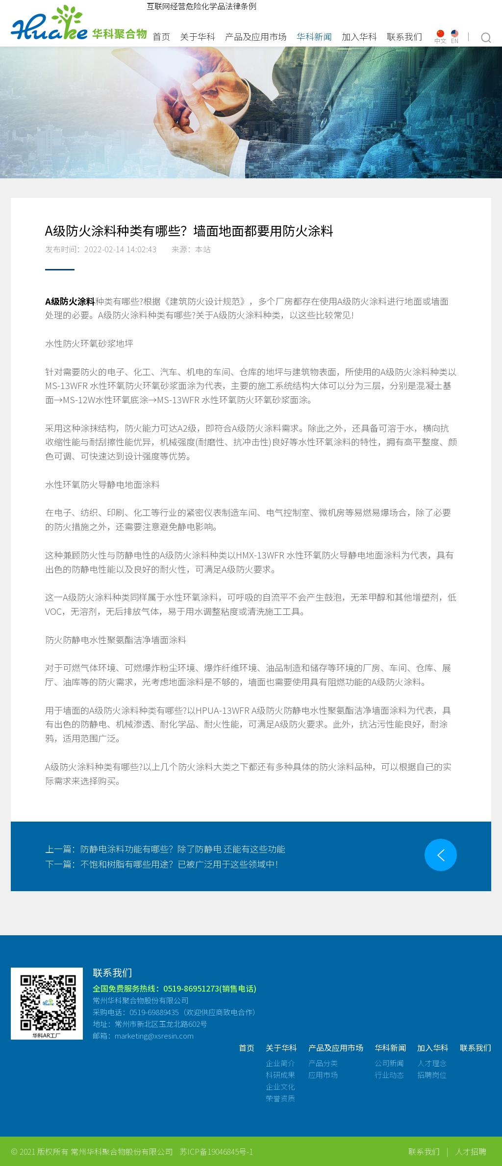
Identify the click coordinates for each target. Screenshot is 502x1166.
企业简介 (280, 1071)
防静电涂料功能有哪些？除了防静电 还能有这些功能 (165, 848)
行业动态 (389, 1082)
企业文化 (280, 1094)
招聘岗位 (432, 1082)
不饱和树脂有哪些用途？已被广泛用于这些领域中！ (164, 863)
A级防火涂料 (70, 300)
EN (454, 37)
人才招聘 (470, 1159)
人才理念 (432, 1071)
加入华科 (359, 36)
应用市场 (323, 1082)
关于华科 (197, 36)
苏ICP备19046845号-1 (216, 1159)
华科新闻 (314, 36)
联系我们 (404, 36)
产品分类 (323, 1071)
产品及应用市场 (256, 36)
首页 (161, 36)
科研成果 (280, 1082)
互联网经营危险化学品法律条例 (201, 6)
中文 (440, 37)
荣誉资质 (280, 1106)
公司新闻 (389, 1071)
